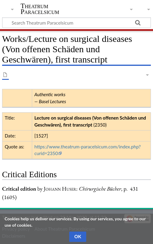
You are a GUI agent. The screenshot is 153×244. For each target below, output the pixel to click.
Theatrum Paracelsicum (40, 8)
